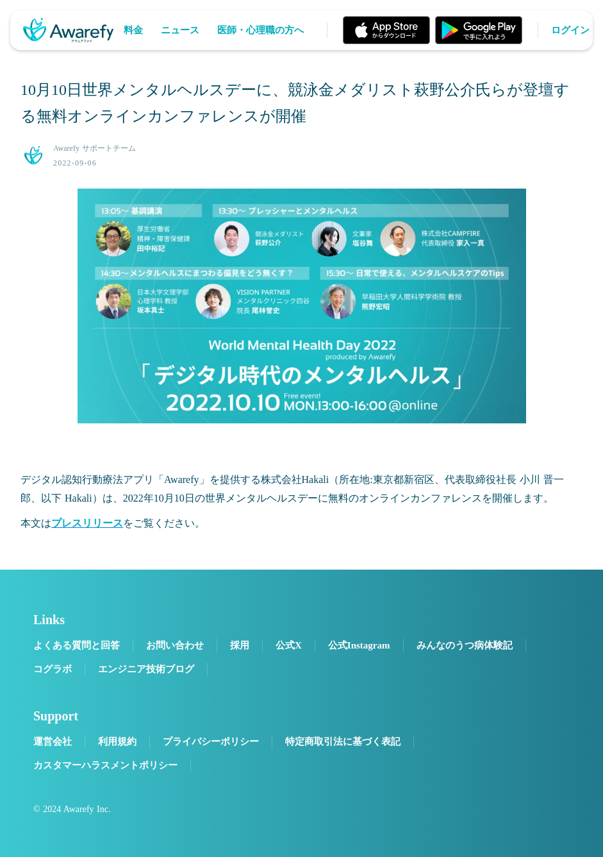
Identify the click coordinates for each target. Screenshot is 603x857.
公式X (289, 645)
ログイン (570, 30)
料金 (133, 30)
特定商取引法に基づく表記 (343, 741)
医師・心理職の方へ (260, 30)
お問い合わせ (175, 645)
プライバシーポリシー (211, 741)
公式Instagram (359, 645)
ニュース (180, 30)
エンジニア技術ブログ (146, 669)
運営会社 (52, 741)
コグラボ (52, 669)
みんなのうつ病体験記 (465, 645)
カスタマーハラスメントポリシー (105, 765)
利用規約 (117, 741)
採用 (239, 645)
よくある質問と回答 (76, 645)
